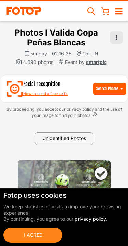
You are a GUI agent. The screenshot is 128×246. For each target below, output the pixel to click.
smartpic (96, 62)
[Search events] (91, 10)
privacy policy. (91, 219)
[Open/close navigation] (119, 10)
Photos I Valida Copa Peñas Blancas (56, 37)
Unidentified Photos (64, 138)
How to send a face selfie (45, 93)
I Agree (33, 235)
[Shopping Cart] (105, 10)
